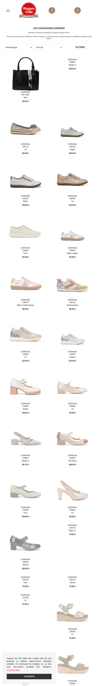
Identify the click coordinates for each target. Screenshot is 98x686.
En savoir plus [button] (13, 670)
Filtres (80, 47)
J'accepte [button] (29, 676)
